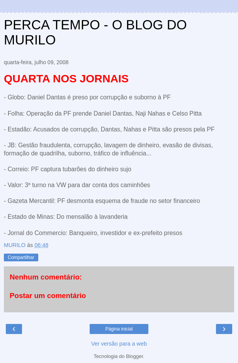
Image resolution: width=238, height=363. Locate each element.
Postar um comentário (48, 295)
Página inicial (119, 329)
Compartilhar (21, 257)
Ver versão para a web (119, 344)
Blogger (134, 356)
